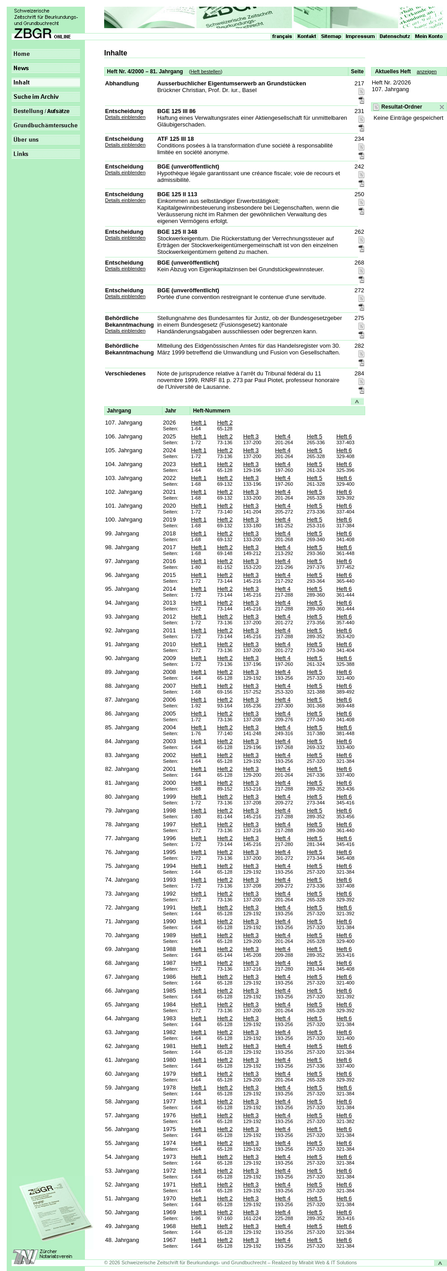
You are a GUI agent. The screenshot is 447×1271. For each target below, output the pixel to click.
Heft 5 (314, 436)
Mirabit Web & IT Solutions (328, 1262)
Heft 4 (283, 436)
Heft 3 (251, 436)
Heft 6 (344, 436)
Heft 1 (199, 422)
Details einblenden (125, 117)
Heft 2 (225, 422)
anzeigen (427, 71)
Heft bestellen (205, 71)
